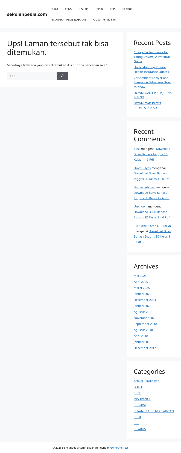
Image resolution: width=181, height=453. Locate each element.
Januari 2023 (142, 306)
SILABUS (127, 9)
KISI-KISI (84, 9)
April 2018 (141, 336)
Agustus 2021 (143, 312)
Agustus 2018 (143, 330)
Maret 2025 (142, 288)
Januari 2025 (142, 294)
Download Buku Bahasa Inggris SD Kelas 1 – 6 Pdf (152, 154)
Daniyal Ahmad (144, 187)
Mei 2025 (140, 276)
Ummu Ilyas (142, 168)
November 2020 (145, 318)
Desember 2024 (145, 300)
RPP (112, 9)
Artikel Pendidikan (104, 19)
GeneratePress (119, 447)
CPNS (68, 9)
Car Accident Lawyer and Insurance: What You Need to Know (152, 82)
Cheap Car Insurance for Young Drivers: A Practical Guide (152, 56)
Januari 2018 (142, 342)
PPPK (100, 9)
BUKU (54, 9)
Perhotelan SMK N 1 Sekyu (152, 226)
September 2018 (145, 324)
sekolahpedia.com (27, 14)
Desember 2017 (145, 348)
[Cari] (62, 76)
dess (137, 149)
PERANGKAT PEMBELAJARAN (68, 19)
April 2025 (141, 282)
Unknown (140, 206)
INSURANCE (142, 399)
